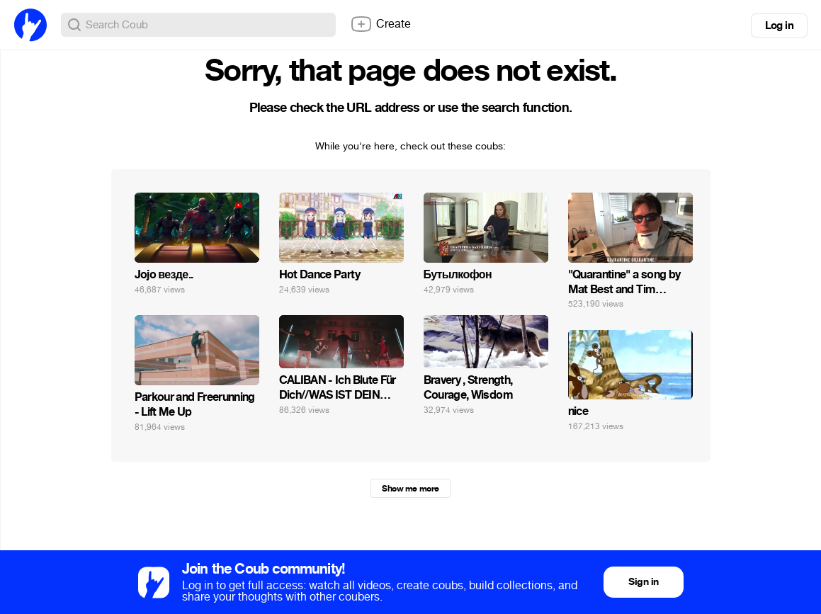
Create (380, 24)
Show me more (410, 488)
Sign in (643, 582)
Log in (779, 25)
